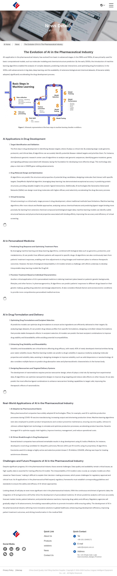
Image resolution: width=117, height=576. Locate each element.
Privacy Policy (8, 570)
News (17, 44)
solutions (48, 546)
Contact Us (48, 555)
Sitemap (19, 570)
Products (48, 541)
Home (7, 44)
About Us (48, 536)
